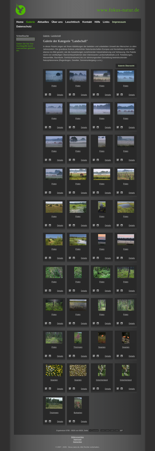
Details (60, 95)
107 (121, 430)
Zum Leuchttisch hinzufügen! (50, 94)
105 (112, 430)
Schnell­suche (22, 35)
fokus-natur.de (118, 10)
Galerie (46, 36)
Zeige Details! (47, 94)
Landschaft (56, 36)
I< (90, 430)
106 (116, 430)
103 (102, 430)
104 (107, 430)
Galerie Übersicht (126, 66)
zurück (95, 430)
